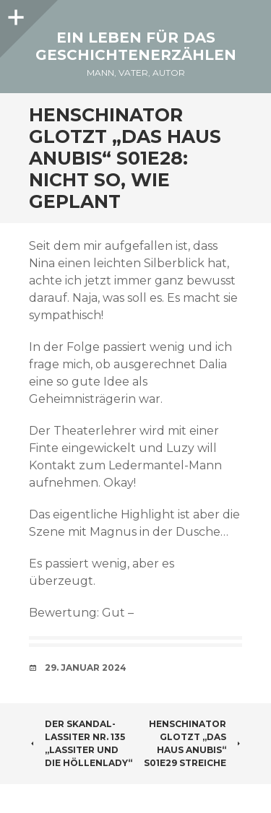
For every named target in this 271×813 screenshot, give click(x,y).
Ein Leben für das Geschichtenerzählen (135, 46)
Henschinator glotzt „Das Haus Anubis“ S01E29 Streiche (193, 743)
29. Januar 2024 (85, 667)
